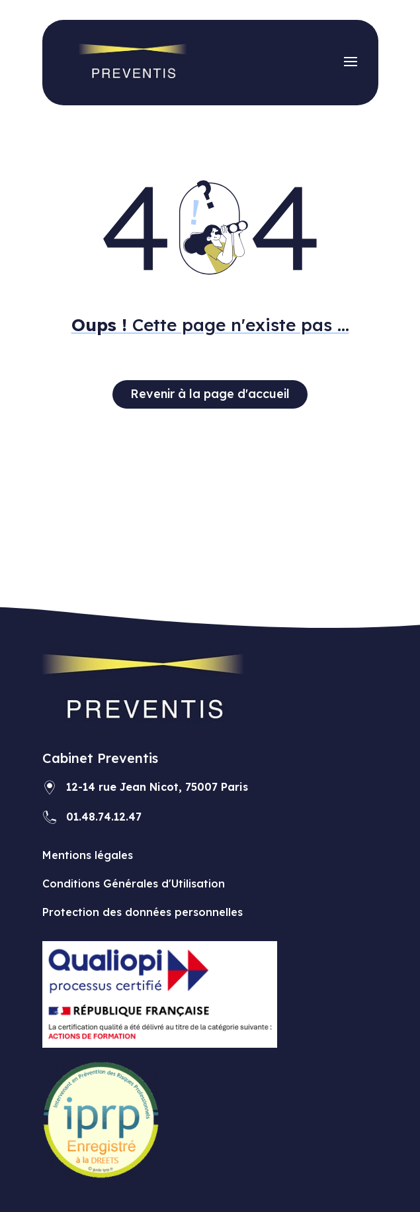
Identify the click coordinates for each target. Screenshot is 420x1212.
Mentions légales (87, 855)
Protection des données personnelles (142, 912)
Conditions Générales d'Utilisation (133, 883)
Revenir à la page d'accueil (210, 393)
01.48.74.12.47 (104, 816)
